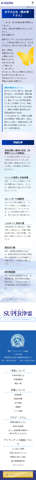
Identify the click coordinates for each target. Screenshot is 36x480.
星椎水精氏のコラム (18, 422)
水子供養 (18, 403)
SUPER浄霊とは (18, 375)
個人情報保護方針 (18, 461)
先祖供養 (18, 395)
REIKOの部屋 (18, 426)
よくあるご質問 (18, 449)
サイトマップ (18, 465)
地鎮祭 (18, 407)
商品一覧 (18, 383)
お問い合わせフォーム (18, 453)
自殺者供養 (18, 399)
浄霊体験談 (18, 379)
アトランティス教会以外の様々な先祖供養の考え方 (18, 319)
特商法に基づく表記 (18, 457)
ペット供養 (18, 411)
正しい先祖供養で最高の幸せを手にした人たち (18, 431)
